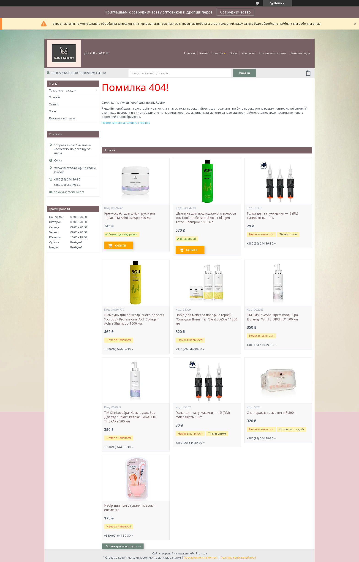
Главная (190, 53)
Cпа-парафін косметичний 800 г (271, 413)
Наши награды (300, 53)
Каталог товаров (211, 53)
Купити (120, 245)
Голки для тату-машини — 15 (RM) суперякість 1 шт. (203, 415)
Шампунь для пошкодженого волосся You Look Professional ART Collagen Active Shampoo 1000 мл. (206, 217)
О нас (234, 53)
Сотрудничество (235, 12)
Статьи (54, 104)
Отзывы (54, 97)
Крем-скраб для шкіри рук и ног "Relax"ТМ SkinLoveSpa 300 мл (130, 215)
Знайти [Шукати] (244, 73)
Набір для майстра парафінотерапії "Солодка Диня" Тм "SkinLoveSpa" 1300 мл (206, 319)
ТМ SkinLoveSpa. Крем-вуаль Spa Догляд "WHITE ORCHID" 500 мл (272, 317)
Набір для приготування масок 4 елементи (129, 507)
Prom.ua (201, 553)
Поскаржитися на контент (201, 557)
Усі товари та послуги (121, 546)
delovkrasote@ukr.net (69, 192)
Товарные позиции (62, 90)
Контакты (248, 53)
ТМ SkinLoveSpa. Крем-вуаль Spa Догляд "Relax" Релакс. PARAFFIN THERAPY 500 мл (130, 417)
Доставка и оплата (272, 53)
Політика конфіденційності (238, 557)
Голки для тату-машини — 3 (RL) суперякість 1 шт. (272, 215)
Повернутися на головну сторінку (126, 123)
